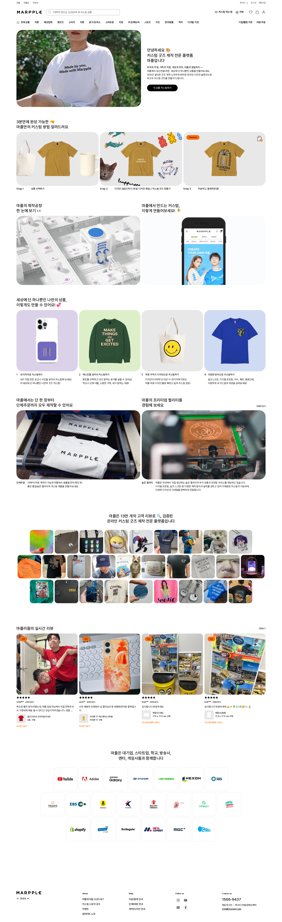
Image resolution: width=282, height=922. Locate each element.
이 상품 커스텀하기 (163, 87)
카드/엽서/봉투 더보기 (151, 722)
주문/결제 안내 (137, 899)
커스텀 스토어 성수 (93, 904)
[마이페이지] (264, 12)
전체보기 (262, 628)
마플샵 (27, 2)
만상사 (37, 2)
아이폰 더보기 (85, 726)
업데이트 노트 (90, 914)
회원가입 (262, 2)
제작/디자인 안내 (138, 909)
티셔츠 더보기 (22, 726)
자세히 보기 (260, 406)
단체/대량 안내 (137, 904)
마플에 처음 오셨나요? (94, 899)
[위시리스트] (251, 12)
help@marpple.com (230, 909)
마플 (18, 2)
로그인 (252, 2)
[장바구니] (257, 12)
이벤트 (86, 909)
